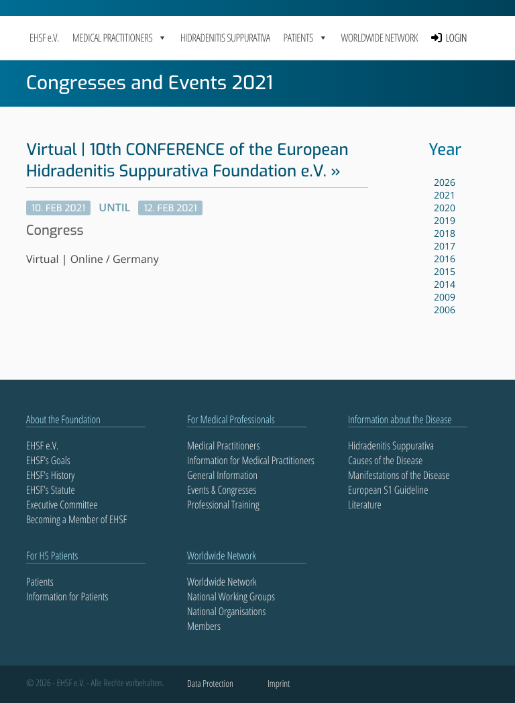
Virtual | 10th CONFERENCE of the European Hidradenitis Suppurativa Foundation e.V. (187, 160)
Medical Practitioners (223, 445)
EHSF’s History (50, 475)
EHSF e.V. (44, 37)
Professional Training (223, 504)
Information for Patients (67, 596)
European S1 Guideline (388, 489)
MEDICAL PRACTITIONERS (119, 37)
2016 (444, 259)
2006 (444, 310)
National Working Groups (231, 596)
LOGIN (456, 37)
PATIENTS (306, 37)
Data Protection (210, 684)
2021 (444, 195)
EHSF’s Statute (50, 489)
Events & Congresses (221, 489)
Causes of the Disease (385, 460)
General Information (222, 475)
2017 (444, 246)
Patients (40, 581)
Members (204, 625)
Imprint (279, 684)
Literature (365, 504)
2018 (444, 233)
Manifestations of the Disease (399, 475)
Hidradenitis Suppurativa (225, 37)
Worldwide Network (379, 37)
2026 (444, 182)
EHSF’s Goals (48, 460)
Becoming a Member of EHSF (76, 519)
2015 (444, 272)
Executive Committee (62, 504)
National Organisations (226, 611)
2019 (444, 221)
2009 (444, 297)
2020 (444, 208)
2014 (444, 284)
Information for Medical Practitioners (250, 460)
